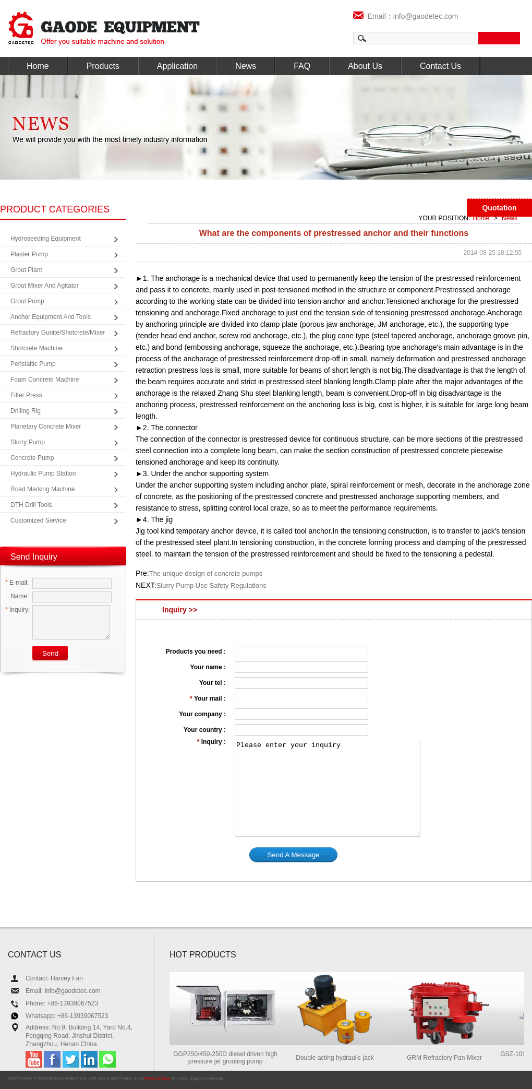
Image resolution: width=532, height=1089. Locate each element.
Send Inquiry (33, 556)
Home (38, 66)
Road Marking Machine (42, 489)
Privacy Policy (157, 1078)
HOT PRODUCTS (203, 954)
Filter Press (26, 395)
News (245, 66)
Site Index (108, 1078)
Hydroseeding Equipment (45, 238)
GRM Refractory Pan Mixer (448, 1057)
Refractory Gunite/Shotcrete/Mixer (57, 332)
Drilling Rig (25, 411)
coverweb (214, 1078)
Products (103, 66)
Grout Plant (26, 270)
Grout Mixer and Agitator (44, 285)
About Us (365, 66)
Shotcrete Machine (36, 348)
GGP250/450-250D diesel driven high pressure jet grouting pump (229, 1057)
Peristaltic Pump (33, 364)
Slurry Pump (27, 442)
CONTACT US (35, 954)
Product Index (131, 1078)
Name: (17, 596)
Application (177, 66)
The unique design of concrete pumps (206, 573)
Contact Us (440, 66)
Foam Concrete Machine (44, 379)
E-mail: (17, 582)
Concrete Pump (32, 457)
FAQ (302, 66)
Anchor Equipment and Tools (50, 317)
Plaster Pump (29, 254)
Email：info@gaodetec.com (405, 16)
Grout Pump (27, 301)
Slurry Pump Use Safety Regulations (211, 585)
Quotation (499, 208)
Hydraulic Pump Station (43, 473)
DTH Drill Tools (31, 504)
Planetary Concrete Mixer (45, 426)
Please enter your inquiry (327, 788)
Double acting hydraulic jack (339, 1057)
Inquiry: (17, 609)
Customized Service (38, 520)
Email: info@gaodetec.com (63, 991)
